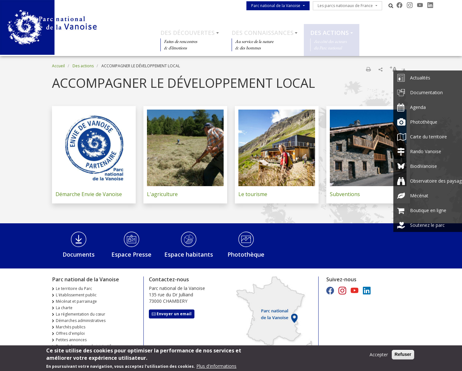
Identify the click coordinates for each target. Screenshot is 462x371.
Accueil (58, 66)
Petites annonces (71, 339)
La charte (64, 307)
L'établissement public (76, 295)
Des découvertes (187, 33)
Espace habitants (188, 254)
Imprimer (368, 69)
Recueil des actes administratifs (84, 346)
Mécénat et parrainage (76, 301)
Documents (79, 254)
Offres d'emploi (70, 333)
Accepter (379, 356)
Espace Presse (131, 254)
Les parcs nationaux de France (345, 5)
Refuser (403, 356)
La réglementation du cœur (80, 314)
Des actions (329, 33)
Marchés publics (70, 327)
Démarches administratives (81, 320)
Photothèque (245, 254)
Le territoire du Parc (74, 288)
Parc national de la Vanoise (275, 5)
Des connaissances (263, 33)
